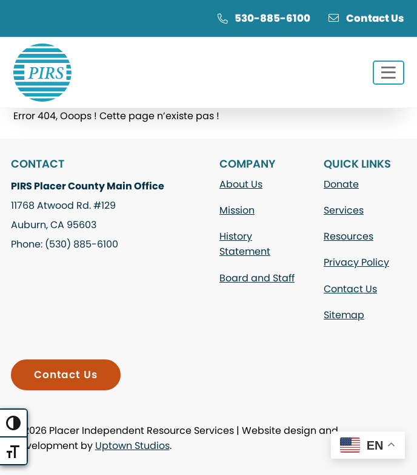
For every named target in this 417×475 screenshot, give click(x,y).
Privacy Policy (356, 262)
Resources (348, 236)
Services (344, 210)
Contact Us (366, 18)
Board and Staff (257, 278)
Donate (341, 184)
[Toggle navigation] (388, 73)
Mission (237, 210)
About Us (240, 184)
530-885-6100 (263, 18)
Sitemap (344, 315)
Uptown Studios (132, 446)
